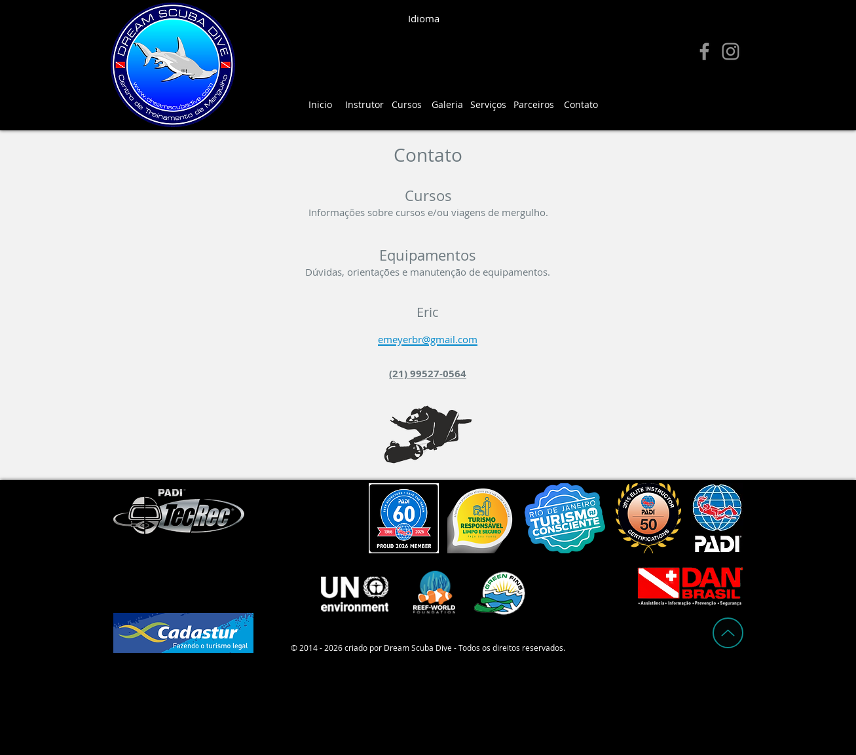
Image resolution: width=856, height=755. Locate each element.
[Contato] (581, 104)
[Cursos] (406, 104)
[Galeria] (447, 104)
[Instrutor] (364, 104)
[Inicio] (320, 104)
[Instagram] (730, 51)
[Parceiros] (533, 104)
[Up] (728, 632)
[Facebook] (704, 51)
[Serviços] (488, 104)
